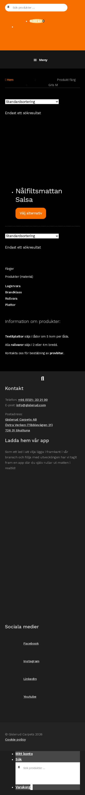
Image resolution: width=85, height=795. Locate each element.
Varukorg (24, 787)
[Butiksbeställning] (32, 101)
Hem (10, 80)
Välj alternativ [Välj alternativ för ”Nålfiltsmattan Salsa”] (31, 213)
